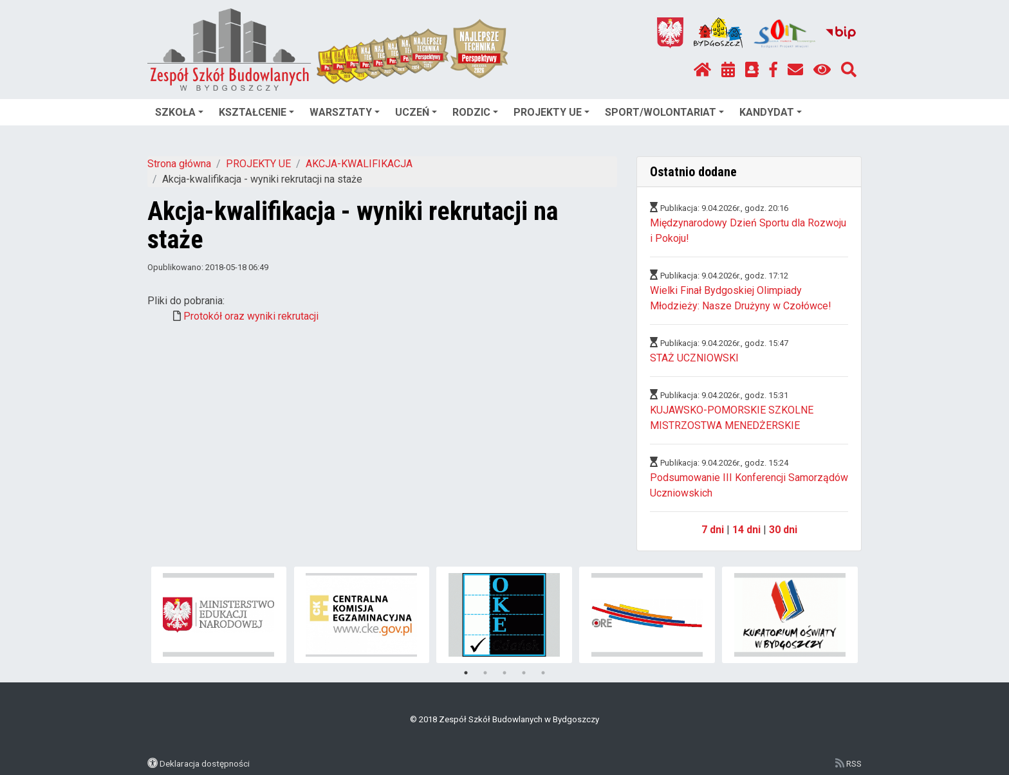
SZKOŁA (179, 112)
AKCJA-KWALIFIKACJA (359, 164)
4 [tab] (523, 672)
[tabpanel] (219, 615)
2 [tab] (485, 672)
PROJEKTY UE (551, 112)
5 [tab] (543, 672)
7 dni (712, 530)
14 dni (746, 530)
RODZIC (475, 112)
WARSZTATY (345, 112)
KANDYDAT (770, 112)
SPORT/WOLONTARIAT (664, 112)
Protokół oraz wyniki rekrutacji (251, 316)
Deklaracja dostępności (205, 763)
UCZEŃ (416, 112)
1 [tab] (465, 672)
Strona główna (179, 164)
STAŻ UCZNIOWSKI (694, 358)
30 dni (783, 530)
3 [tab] (504, 672)
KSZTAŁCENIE (256, 112)
